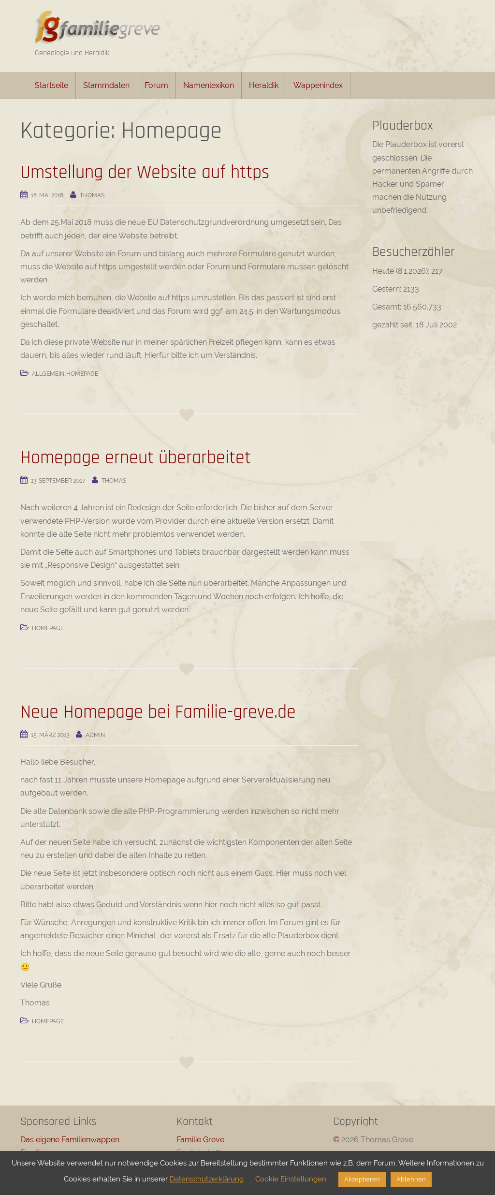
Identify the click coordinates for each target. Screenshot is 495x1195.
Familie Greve (200, 1139)
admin (95, 735)
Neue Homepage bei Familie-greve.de (158, 712)
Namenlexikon (208, 85)
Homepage (82, 373)
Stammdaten (106, 85)
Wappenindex (318, 85)
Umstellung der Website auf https (144, 172)
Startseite (51, 85)
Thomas (92, 195)
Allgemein (48, 373)
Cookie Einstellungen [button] (290, 1179)
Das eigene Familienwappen (69, 1139)
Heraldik (263, 85)
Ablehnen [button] (411, 1179)
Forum (156, 85)
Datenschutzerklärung (207, 1179)
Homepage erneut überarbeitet (135, 458)
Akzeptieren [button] (362, 1179)
